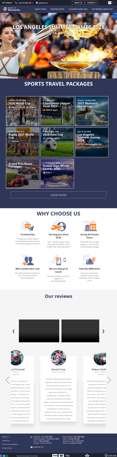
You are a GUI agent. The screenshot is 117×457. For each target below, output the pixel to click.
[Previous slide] (15, 42)
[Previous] (8, 377)
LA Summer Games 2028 (78, 9)
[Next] (108, 377)
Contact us (6, 438)
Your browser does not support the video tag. (39, 328)
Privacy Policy (7, 446)
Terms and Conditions (10, 442)
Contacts (91, 3)
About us (78, 3)
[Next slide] (102, 42)
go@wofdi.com (42, 3)
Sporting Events (57, 9)
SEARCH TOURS (40, 9)
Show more (58, 195)
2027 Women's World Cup (102, 9)
